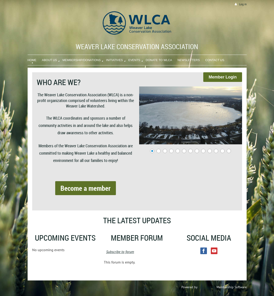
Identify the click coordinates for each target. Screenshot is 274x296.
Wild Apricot (207, 287)
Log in (243, 4)
